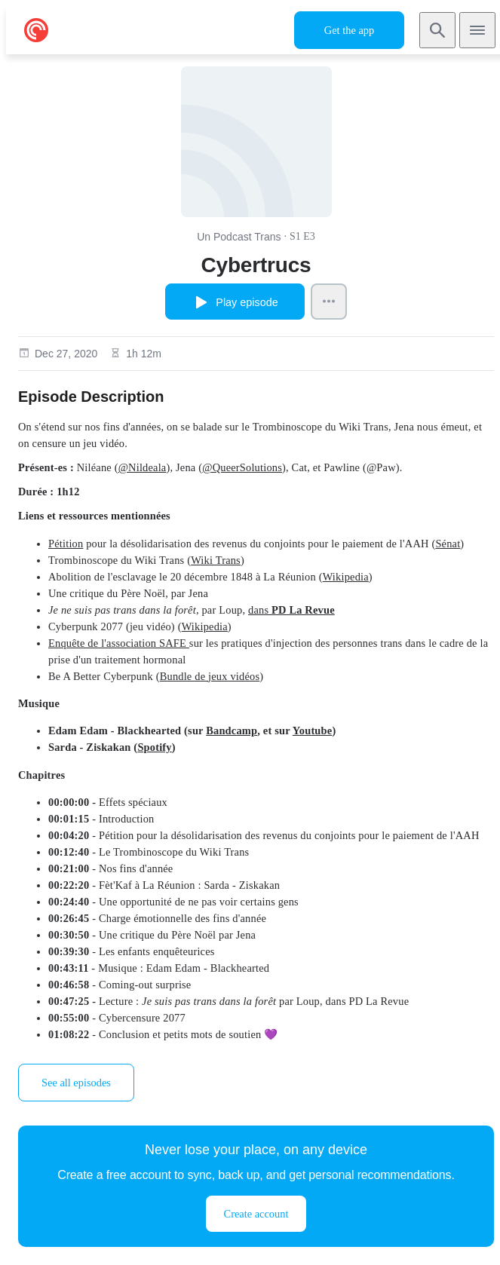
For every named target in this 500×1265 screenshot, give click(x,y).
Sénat (447, 544)
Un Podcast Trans (239, 237)
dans (291, 610)
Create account (256, 1214)
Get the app (349, 30)
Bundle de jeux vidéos (210, 676)
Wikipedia (346, 577)
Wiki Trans (216, 560)
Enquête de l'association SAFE (118, 643)
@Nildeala (142, 467)
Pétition (65, 544)
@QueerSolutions (242, 467)
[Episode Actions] (329, 301)
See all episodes (76, 1083)
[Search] (437, 30)
